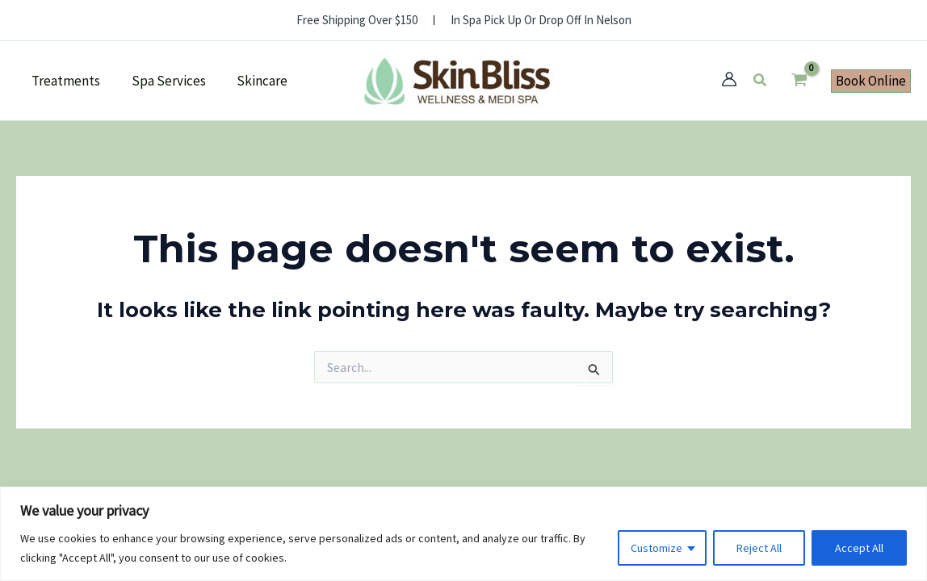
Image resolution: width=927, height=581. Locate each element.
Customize (656, 548)
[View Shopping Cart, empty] (799, 80)
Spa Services (163, 81)
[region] (463, 534)
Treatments (64, 81)
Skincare (253, 81)
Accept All (859, 548)
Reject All (759, 548)
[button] (760, 80)
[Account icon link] (729, 79)
